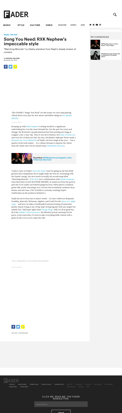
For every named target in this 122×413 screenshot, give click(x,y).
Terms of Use (34, 384)
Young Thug (46, 210)
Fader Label (13, 386)
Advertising (22, 384)
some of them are (67, 135)
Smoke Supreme (67, 179)
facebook (95, 25)
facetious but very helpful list (24, 140)
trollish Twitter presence (29, 212)
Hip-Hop (13, 34)
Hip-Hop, (14, 333)
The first (34, 179)
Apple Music (109, 384)
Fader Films (24, 386)
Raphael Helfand (13, 58)
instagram (101, 25)
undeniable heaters (55, 146)
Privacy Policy (46, 384)
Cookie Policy (59, 384)
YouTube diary (39, 171)
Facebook (78, 384)
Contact (12, 384)
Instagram (98, 384)
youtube (98, 25)
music (6, 34)
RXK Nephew (32, 126)
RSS (88, 386)
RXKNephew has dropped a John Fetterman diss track (52, 158)
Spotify (81, 386)
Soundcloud (71, 386)
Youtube (88, 384)
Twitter (92, 25)
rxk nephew (23, 333)
